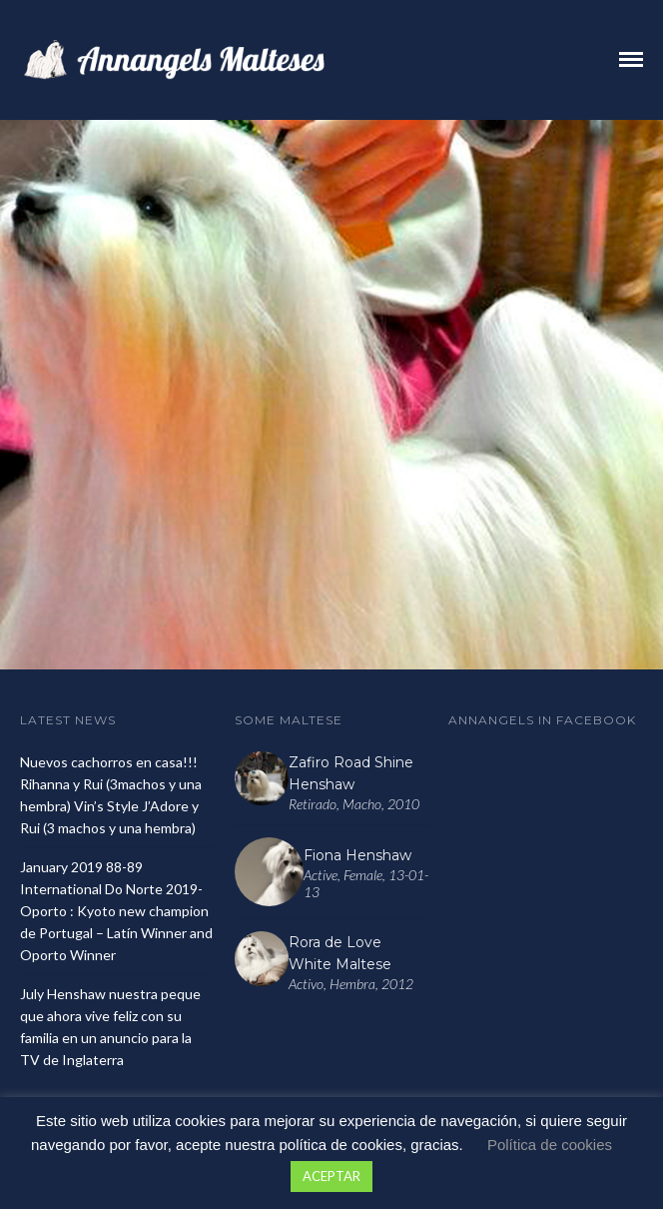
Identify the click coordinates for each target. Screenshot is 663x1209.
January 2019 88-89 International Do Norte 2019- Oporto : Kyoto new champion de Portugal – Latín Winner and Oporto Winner (116, 910)
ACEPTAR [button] (331, 1176)
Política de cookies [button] (549, 1144)
